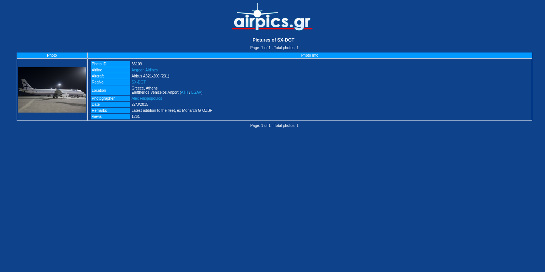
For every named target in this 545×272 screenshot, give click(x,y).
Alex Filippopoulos (146, 98)
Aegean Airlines (144, 70)
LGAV (196, 92)
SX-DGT (138, 82)
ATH (184, 92)
